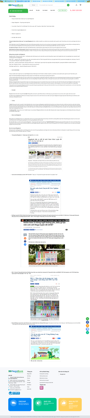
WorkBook (29, 384)
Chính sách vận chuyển (44, 380)
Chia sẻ (31, 10)
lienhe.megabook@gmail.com (20, 30)
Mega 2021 (29, 373)
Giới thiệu (29, 375)
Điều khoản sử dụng (43, 378)
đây (37, 135)
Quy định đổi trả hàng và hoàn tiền (46, 382)
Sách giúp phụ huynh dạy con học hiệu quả (56, 322)
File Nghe (45, 10)
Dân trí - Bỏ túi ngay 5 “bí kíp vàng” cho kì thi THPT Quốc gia (43, 216)
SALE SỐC (52, 10)
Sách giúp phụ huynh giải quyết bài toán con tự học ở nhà (23, 324)
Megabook (62, 374)
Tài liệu (38, 10)
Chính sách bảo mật (44, 375)
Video (28, 386)
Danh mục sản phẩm (16, 11)
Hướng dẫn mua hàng (44, 373)
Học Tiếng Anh (62, 10)
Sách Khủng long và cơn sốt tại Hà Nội (73, 322)
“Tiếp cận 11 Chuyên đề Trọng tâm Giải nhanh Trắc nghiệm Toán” (44, 174)
